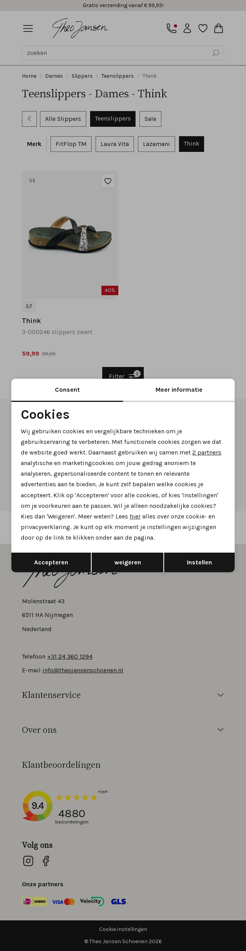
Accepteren (51, 562)
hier (135, 516)
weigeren (127, 562)
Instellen (199, 562)
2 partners (206, 452)
